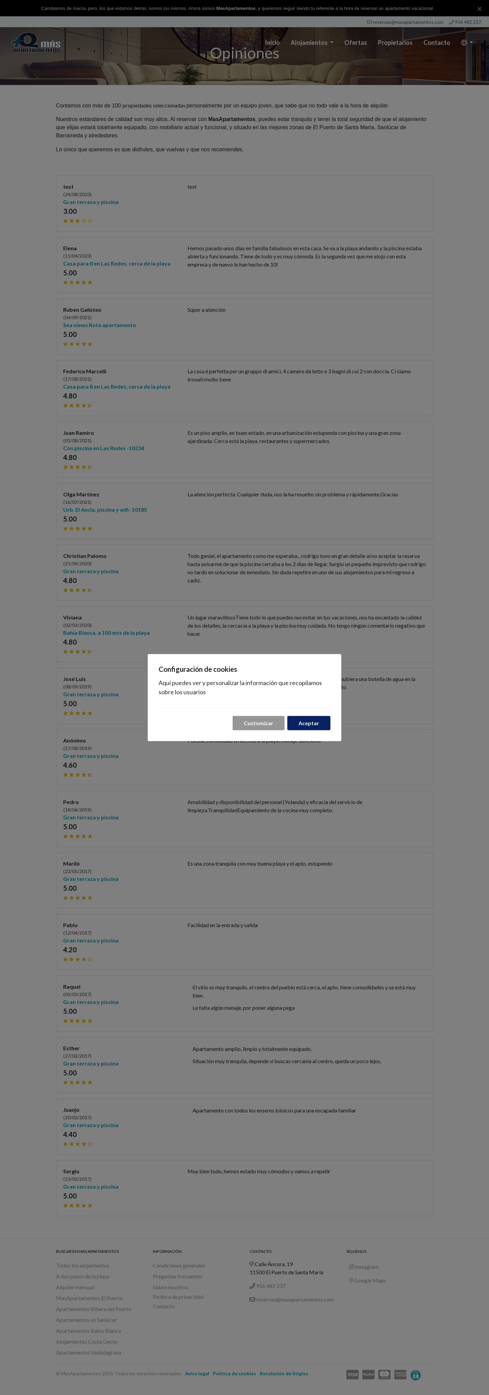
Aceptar (308, 723)
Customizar (258, 723)
